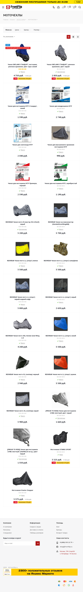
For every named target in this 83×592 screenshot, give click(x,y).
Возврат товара (61, 533)
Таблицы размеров (36, 533)
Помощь (59, 523)
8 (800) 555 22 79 (66, 542)
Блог (57, 527)
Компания (7, 523)
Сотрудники (7, 533)
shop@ (62, 547)
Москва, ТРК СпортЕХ (67, 551)
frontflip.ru (68, 547)
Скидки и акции (35, 527)
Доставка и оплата (36, 530)
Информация (35, 523)
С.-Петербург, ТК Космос (68, 554)
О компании (7, 527)
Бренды (59, 530)
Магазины (6, 530)
